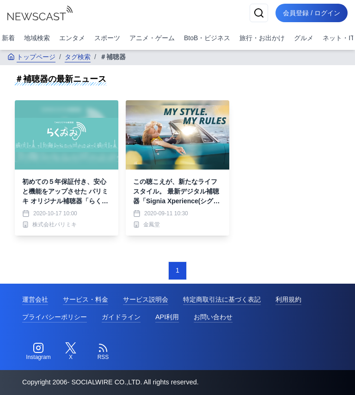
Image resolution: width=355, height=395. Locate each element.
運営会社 (35, 299)
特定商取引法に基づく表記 (222, 299)
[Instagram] (38, 351)
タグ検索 (78, 57)
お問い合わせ (213, 317)
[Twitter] (71, 351)
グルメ (303, 38)
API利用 (167, 317)
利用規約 (288, 299)
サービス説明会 (145, 299)
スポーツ (107, 38)
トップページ (31, 57)
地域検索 (37, 38)
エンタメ (72, 38)
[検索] (259, 13)
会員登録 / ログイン (311, 13)
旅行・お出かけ (262, 38)
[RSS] (103, 351)
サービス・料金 (85, 299)
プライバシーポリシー (54, 317)
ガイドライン (121, 317)
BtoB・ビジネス (207, 38)
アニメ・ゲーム (152, 38)
